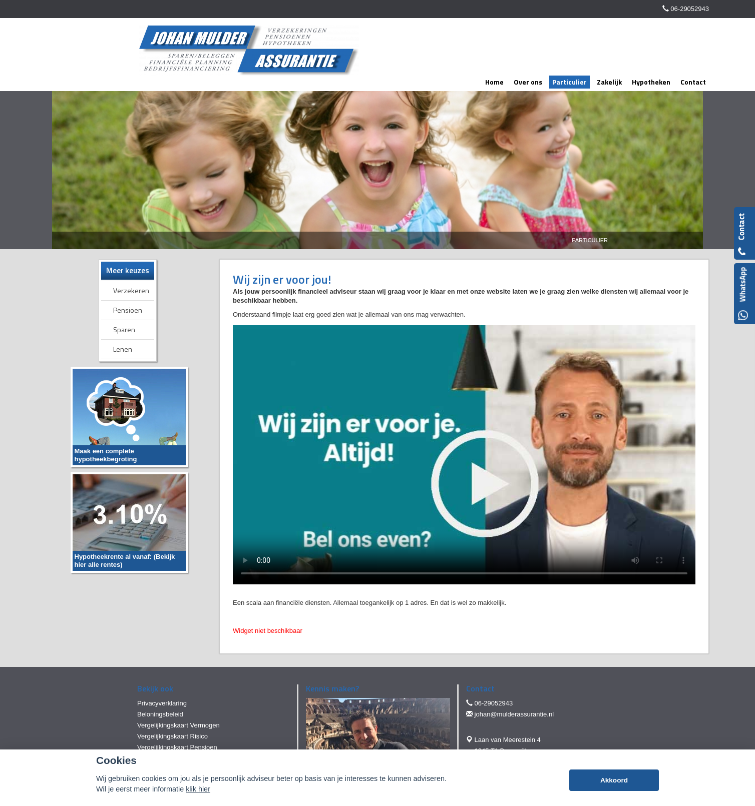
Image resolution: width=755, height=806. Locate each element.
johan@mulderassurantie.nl (514, 714)
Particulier (590, 240)
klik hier (198, 789)
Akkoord (614, 780)
